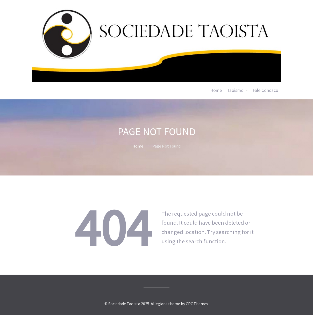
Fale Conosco (265, 90)
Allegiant (159, 303)
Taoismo (235, 90)
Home (216, 90)
